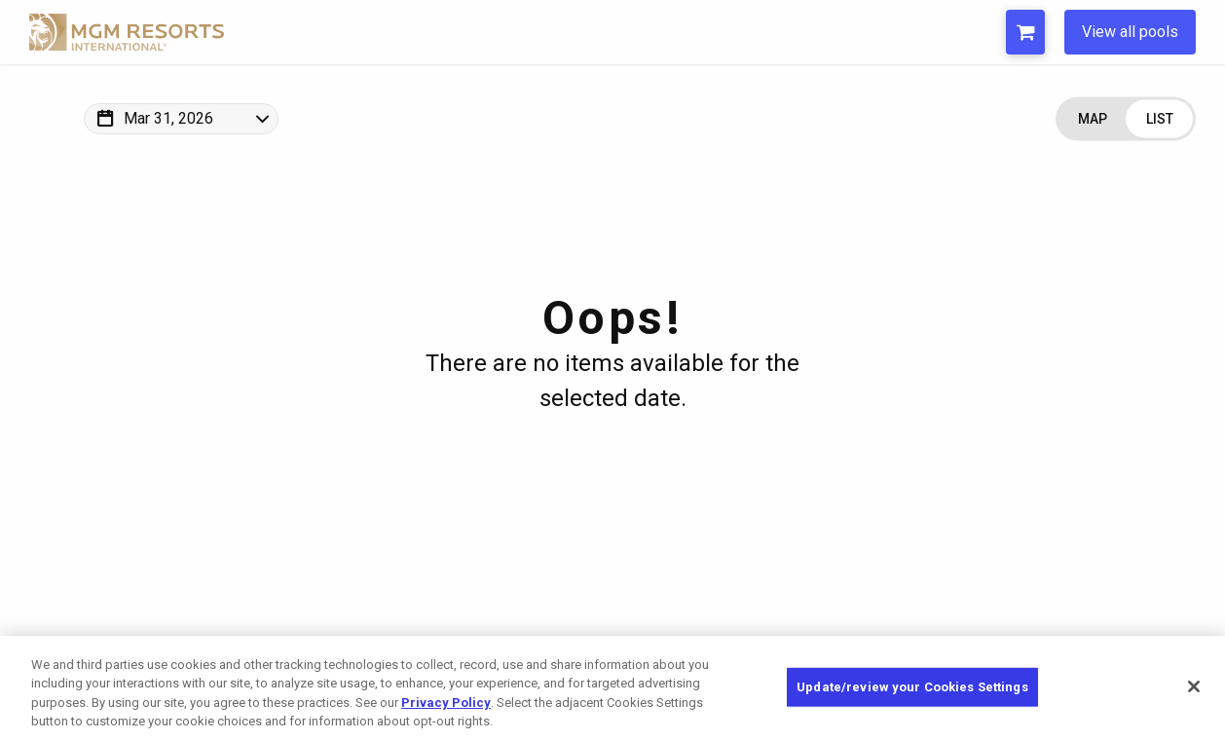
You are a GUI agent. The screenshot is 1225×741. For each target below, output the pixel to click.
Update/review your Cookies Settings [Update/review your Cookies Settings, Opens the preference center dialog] (912, 687)
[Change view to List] (1159, 119)
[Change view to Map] (1092, 119)
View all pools (1130, 31)
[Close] (1193, 686)
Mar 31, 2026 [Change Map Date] (168, 118)
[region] (612, 688)
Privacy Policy (446, 702)
